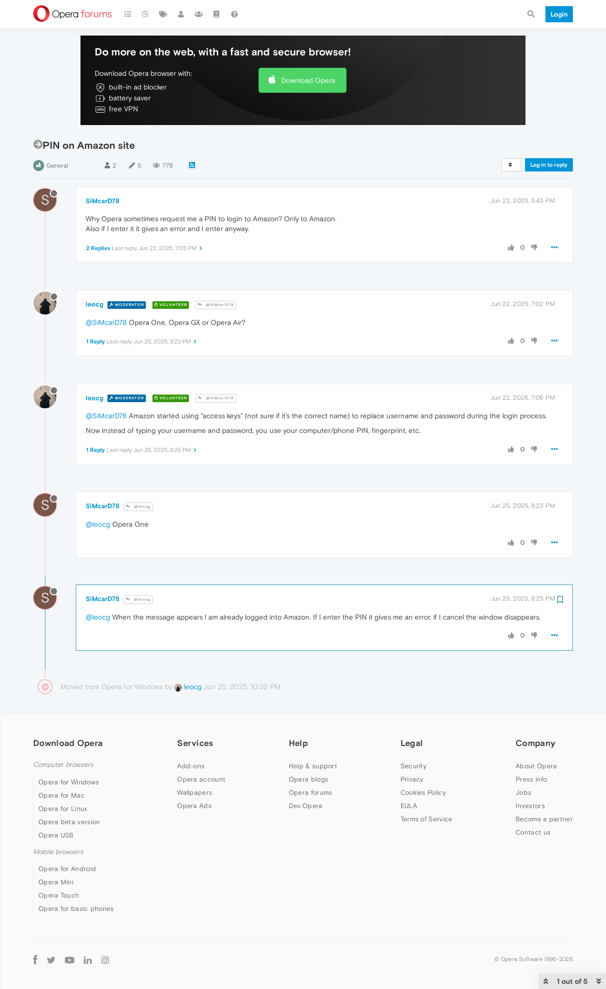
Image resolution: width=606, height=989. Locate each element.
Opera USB (56, 835)
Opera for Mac (61, 795)
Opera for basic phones (76, 908)
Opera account (201, 779)
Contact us (533, 832)
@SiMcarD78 (216, 305)
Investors (530, 805)
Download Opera (308, 80)
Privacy (412, 779)
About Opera (536, 766)
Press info (531, 779)
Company (535, 743)
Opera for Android (67, 868)
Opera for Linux (63, 808)
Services (195, 743)
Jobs (523, 792)
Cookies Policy (423, 792)
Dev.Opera (306, 805)
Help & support (313, 766)
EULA (409, 805)
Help (298, 743)
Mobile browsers (58, 852)
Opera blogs (308, 779)
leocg (94, 304)
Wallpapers (194, 792)
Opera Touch (58, 895)
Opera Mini (55, 882)
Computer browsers (63, 765)
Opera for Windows (68, 782)
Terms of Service (427, 819)
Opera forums (310, 792)
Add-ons (191, 766)
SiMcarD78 (102, 201)
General (57, 165)
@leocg (138, 506)
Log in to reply (549, 165)
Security (414, 766)
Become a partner (544, 819)
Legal (412, 743)
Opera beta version (69, 822)
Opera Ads (194, 805)
